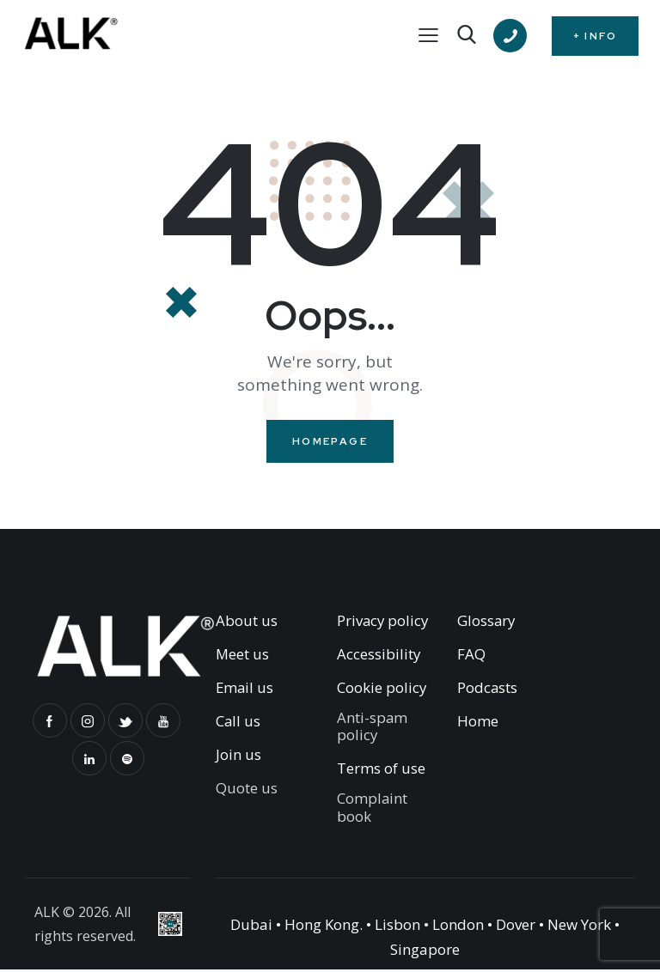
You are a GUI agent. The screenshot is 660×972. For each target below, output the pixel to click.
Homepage (330, 442)
